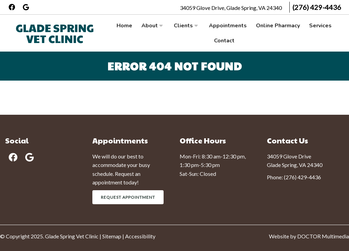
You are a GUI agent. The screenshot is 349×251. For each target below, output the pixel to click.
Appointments (228, 25)
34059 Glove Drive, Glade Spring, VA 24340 (231, 7)
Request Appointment (128, 197)
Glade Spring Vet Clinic (55, 33)
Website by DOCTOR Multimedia (309, 236)
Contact (224, 40)
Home (124, 25)
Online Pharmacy (278, 25)
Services (320, 25)
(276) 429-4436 (316, 7)
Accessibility (140, 236)
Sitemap (111, 236)
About (149, 25)
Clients (183, 25)
